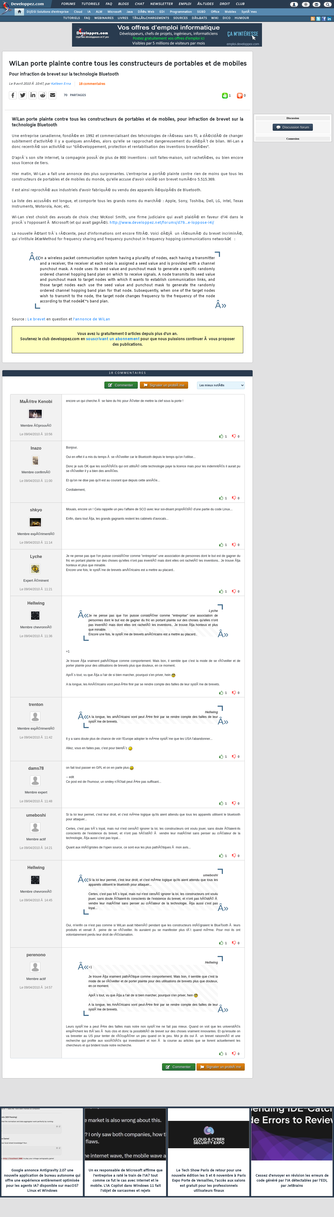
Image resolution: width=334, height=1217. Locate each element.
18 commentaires (92, 84)
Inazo (36, 448)
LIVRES (123, 18)
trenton (36, 704)
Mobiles (230, 12)
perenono (36, 955)
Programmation (181, 12)
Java (130, 12)
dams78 (36, 768)
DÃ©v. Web (146, 12)
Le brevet (36, 319)
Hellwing (36, 603)
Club (240, 4)
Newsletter (161, 4)
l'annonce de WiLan (91, 319)
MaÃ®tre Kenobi (36, 401)
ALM (99, 12)
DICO (226, 18)
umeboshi (36, 815)
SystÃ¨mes (249, 12)
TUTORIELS (71, 18)
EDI (162, 12)
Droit (224, 4)
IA (89, 12)
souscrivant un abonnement (113, 339)
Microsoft (114, 12)
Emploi (185, 4)
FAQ (108, 4)
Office (215, 12)
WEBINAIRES (104, 18)
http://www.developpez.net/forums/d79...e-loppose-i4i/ (162, 222)
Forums (68, 4)
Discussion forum (292, 127)
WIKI (214, 18)
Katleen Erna (61, 84)
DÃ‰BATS (199, 18)
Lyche (36, 556)
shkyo (36, 510)
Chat (139, 4)
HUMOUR (242, 18)
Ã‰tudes (205, 4)
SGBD (201, 12)
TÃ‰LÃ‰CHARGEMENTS (150, 18)
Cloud (78, 12)
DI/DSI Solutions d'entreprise (48, 12)
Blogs (123, 4)
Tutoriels (90, 4)
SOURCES (180, 18)
